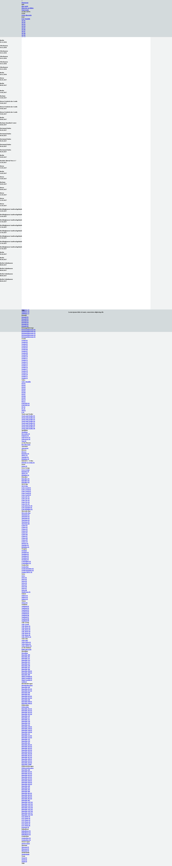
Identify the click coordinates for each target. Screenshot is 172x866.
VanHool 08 (25, 619)
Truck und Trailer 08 (28, 428)
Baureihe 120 (26, 721)
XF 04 (23, 26)
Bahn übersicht (26, 649)
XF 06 (23, 29)
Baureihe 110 (26, 716)
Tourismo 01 (26, 515)
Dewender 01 (26, 434)
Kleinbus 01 (25, 459)
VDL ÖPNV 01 (26, 637)
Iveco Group (26, 470)
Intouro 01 (25, 543)
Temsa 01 (25, 603)
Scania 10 (25, 356)
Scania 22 (25, 378)
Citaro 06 (25, 534)
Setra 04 (24, 583)
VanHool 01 (25, 606)
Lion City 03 (26, 500)
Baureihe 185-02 (27, 746)
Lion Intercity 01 (27, 506)
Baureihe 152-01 (27, 736)
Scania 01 (25, 340)
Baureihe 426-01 (27, 780)
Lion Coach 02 (26, 489)
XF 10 (23, 37)
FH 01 (24, 383)
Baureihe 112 (26, 719)
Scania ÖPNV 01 (27, 572)
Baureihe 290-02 (27, 673)
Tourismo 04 (26, 520)
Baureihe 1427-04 (27, 807)
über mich (25, 6)
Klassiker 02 (25, 480)
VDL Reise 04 (26, 631)
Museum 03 (25, 851)
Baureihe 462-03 (27, 797)
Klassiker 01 (25, 479)
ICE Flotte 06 (26, 825)
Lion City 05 (26, 504)
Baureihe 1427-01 (27, 802)
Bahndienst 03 (26, 834)
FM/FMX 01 (26, 403)
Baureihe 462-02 (27, 795)
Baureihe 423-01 (27, 777)
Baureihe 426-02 (27, 782)
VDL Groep (25, 624)
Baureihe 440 (26, 786)
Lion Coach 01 (26, 488)
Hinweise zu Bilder (28, 8)
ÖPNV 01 (25, 455)
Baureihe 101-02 (27, 710)
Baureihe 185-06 (27, 753)
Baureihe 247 (26, 667)
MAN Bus (25, 486)
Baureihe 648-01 (27, 701)
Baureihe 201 (26, 656)
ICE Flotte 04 (26, 822)
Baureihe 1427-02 (27, 804)
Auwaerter (25, 448)
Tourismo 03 (26, 518)
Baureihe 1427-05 (27, 809)
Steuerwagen (26, 843)
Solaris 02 (25, 597)
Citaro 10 (25, 541)
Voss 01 (24, 441)
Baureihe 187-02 (27, 757)
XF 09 (23, 35)
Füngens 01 (25, 435)
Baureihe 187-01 (27, 755)
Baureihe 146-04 (27, 732)
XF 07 (23, 31)
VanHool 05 (25, 613)
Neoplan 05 (25, 559)
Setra (23, 576)
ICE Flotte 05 (26, 824)
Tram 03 (24, 861)
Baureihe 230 (26, 665)
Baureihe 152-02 (27, 737)
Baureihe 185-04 (27, 750)
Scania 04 (25, 346)
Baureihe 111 (26, 718)
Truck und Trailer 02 (28, 418)
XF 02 (23, 22)
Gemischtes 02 (26, 840)
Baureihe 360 (26, 674)
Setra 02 (24, 579)
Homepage (25, 2)
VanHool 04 (25, 612)
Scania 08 (25, 353)
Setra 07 (24, 588)
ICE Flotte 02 (26, 818)
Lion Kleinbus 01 (27, 509)
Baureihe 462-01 (27, 793)
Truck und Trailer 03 (28, 419)
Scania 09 (25, 355)
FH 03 (24, 387)
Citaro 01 (25, 525)
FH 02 (24, 385)
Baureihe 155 (26, 739)
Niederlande (25, 854)
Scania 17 (25, 369)
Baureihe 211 (26, 658)
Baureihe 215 (26, 662)
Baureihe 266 (26, 669)
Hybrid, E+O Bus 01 (28, 462)
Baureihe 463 (26, 800)
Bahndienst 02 (26, 833)
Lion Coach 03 (26, 491)
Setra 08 (24, 590)
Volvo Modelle (26, 382)
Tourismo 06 (26, 524)
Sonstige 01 (25, 457)
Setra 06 (24, 586)
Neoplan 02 (25, 554)
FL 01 (23, 409)
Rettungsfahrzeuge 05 (29, 337)
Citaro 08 (25, 538)
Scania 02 (25, 342)
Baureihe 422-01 (27, 771)
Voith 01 (24, 682)
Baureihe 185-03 (27, 748)
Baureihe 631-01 (27, 689)
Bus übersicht (26, 444)
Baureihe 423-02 (27, 779)
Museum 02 (25, 849)
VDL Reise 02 (26, 628)
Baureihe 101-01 (27, 709)
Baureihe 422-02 (27, 773)
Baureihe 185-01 (27, 745)
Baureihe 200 (26, 655)
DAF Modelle (26, 19)
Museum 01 (25, 847)
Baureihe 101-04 (27, 714)
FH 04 (24, 389)
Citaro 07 (25, 536)
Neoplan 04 (25, 558)
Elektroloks (25, 707)
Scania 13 (25, 362)
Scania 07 (25, 351)
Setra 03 (24, 581)
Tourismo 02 (26, 516)
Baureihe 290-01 (27, 671)
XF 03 (23, 24)
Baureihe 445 (26, 789)
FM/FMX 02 (26, 405)
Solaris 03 (25, 599)
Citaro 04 (25, 531)
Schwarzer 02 (26, 439)
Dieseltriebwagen (27, 685)
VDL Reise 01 (26, 626)
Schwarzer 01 (26, 437)
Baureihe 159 (26, 741)
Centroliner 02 (26, 563)
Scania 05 (25, 347)
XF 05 (23, 28)
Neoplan (24, 550)
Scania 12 (25, 360)
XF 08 (23, 33)
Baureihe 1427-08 (27, 815)
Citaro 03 (25, 529)
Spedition (25, 432)
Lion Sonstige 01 (27, 507)
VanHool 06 (25, 615)
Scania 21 (25, 376)
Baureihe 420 (26, 770)
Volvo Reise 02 (26, 644)
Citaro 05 (25, 533)
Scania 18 (25, 371)
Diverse (24, 452)
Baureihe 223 (26, 664)
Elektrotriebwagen (28, 768)
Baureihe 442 (26, 788)
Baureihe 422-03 (27, 775)
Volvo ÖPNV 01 (27, 646)
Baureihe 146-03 (27, 730)
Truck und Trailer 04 (28, 421)
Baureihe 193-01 (27, 761)
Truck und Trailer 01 (28, 416)
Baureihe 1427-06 (27, 811)
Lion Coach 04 (26, 493)
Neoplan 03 (25, 556)
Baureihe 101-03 (27, 712)
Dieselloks (25, 653)
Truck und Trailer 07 (28, 426)
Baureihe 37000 (26, 764)
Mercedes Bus (26, 513)
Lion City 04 (26, 502)
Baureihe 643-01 (27, 696)
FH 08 (24, 396)
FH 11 (23, 401)
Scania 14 (25, 364)
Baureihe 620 (26, 687)
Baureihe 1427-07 (27, 813)
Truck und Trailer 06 (28, 425)
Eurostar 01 (25, 827)
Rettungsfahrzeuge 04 (29, 335)
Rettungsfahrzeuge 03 (29, 333)
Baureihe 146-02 (27, 728)
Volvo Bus (25, 640)
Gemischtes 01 (26, 838)
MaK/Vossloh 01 (27, 676)
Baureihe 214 (26, 660)
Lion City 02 (26, 498)
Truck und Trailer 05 (28, 423)
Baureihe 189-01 (27, 759)
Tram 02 (24, 859)
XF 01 (23, 20)
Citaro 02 (25, 527)
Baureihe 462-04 (27, 798)
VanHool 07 (25, 617)
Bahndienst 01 (26, 831)
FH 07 (24, 394)
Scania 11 (25, 358)
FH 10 (24, 400)
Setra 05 (24, 585)
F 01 (23, 412)
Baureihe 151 (26, 734)
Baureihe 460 (26, 791)
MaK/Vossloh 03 (27, 680)
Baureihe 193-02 (27, 762)
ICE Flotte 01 (26, 816)
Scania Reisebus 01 (28, 568)
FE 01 (23, 407)
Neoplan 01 (25, 552)
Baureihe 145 (26, 725)
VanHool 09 (25, 621)
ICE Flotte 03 (26, 820)
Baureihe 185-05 (27, 752)
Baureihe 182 (26, 743)
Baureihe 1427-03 (27, 806)
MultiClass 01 (26, 592)
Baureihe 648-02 (27, 703)
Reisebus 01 (25, 453)
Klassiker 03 (25, 482)
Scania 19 (25, 373)
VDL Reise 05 (26, 633)
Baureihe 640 (26, 692)
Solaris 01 (25, 595)
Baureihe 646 (26, 700)
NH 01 (24, 410)
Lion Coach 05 (26, 495)
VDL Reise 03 (26, 630)
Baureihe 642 (26, 694)
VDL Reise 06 (26, 635)
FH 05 (24, 391)
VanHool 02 (25, 608)
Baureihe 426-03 (27, 784)
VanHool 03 (25, 610)
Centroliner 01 (26, 561)
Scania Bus (25, 567)
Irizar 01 (24, 466)
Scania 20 (25, 374)
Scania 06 (25, 349)
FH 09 (24, 398)
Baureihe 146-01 (27, 727)
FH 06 (24, 392)
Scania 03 (25, 344)
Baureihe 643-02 (27, 698)
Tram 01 (24, 858)
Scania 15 (25, 365)
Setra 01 (24, 577)
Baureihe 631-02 (27, 691)
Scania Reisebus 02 (28, 570)
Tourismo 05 (26, 522)
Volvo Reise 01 (26, 642)
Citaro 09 (25, 540)
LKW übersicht (27, 15)
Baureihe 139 (26, 723)
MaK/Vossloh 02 (27, 678)
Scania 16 (25, 367)
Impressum (25, 10)
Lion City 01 (26, 497)
